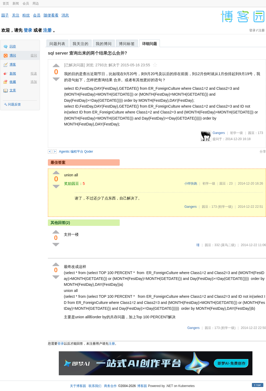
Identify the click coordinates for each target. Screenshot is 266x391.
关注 (15, 15)
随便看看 (51, 15)
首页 (6, 3)
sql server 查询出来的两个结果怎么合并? (87, 53)
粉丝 (26, 15)
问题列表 (57, 44)
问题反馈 (14, 104)
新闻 (16, 3)
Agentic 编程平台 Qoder (76, 151)
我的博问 (104, 44)
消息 (65, 15)
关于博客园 (78, 386)
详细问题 (149, 44)
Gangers (219, 133)
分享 (263, 151)
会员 (26, 3)
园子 (5, 15)
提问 (34, 55)
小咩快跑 (190, 183)
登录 (28, 30)
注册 (47, 30)
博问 (13, 55)
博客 (13, 64)
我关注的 (81, 44)
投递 (34, 73)
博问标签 (127, 44)
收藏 (13, 82)
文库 (13, 90)
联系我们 (95, 386)
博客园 (142, 386)
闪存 (13, 46)
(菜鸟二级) (228, 245)
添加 (34, 82)
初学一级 (236, 133)
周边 (35, 3)
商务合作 (110, 386)
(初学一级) (225, 207)
